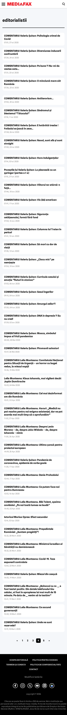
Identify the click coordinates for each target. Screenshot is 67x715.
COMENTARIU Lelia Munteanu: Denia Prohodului (31, 475)
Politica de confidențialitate (45, 665)
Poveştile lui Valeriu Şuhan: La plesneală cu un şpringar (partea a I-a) (30, 171)
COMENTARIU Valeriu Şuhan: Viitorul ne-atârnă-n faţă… (32, 186)
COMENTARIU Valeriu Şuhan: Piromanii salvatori (31, 348)
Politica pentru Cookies (45, 660)
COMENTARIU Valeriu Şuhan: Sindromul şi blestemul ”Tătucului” (27, 112)
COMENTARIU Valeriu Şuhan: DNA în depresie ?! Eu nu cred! (32, 317)
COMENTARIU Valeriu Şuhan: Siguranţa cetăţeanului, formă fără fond (26, 216)
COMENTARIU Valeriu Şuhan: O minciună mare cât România (32, 82)
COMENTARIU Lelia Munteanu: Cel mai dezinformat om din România (33, 395)
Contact (33, 669)
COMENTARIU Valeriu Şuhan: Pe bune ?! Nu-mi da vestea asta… (32, 67)
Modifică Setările (33, 677)
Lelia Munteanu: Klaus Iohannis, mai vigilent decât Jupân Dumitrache (32, 380)
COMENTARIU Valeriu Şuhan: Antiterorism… (29, 98)
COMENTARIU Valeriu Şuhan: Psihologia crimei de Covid (32, 37)
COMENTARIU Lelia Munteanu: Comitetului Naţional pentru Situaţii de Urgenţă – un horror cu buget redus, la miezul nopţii (33, 363)
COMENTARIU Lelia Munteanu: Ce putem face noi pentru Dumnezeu (32, 488)
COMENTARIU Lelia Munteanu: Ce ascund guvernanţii (27, 609)
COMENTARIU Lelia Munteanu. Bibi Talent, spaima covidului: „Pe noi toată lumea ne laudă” (32, 503)
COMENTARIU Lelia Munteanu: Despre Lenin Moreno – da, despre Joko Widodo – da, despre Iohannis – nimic (30, 429)
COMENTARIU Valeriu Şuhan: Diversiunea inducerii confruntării (32, 52)
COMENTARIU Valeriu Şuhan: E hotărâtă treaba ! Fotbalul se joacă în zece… (31, 127)
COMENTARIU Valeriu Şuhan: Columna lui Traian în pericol (32, 231)
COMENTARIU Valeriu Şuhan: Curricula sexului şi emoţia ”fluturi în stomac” (31, 278)
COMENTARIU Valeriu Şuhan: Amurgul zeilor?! (30, 303)
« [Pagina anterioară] (17, 640)
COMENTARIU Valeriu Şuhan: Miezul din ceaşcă (30, 574)
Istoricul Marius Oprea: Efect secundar (26, 517)
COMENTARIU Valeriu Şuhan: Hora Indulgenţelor (31, 158)
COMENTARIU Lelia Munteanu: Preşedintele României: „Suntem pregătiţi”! (28, 531)
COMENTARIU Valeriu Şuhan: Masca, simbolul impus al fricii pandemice (30, 335)
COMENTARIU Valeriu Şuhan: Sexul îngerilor (28, 291)
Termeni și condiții (16, 665)
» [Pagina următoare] (49, 640)
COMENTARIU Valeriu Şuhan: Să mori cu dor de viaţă (30, 246)
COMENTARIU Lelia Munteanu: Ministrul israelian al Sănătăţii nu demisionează (33, 546)
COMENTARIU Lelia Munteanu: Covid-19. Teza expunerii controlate (29, 561)
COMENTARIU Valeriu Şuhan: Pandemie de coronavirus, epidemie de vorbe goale (28, 462)
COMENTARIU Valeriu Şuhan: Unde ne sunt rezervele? (28, 624)
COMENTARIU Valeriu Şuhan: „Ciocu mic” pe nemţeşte (29, 261)
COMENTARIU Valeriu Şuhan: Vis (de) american (30, 199)
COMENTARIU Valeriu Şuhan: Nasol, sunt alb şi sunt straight (33, 142)
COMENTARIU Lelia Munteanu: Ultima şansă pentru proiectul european (33, 446)
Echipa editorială (19, 660)
